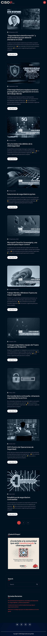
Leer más (12, 54)
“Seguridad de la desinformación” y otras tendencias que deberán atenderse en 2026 (21, 37)
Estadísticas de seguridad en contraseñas (18, 498)
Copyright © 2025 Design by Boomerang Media (23, 633)
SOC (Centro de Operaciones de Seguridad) (20, 448)
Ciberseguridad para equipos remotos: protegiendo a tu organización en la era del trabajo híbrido (23, 92)
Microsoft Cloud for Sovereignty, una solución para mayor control (22, 243)
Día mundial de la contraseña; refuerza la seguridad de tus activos (23, 397)
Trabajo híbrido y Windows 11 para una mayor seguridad (22, 294)
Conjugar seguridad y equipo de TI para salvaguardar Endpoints (23, 346)
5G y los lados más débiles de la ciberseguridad (19, 145)
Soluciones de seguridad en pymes (21, 194)
